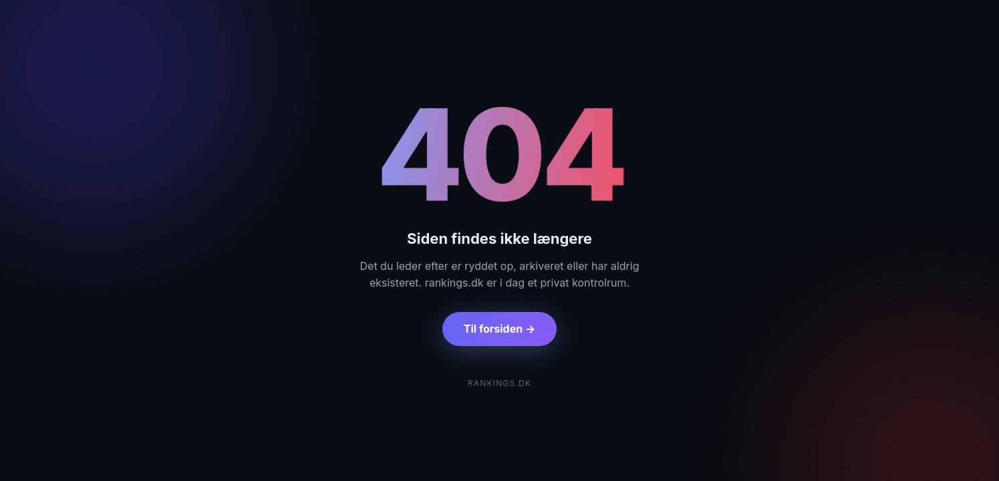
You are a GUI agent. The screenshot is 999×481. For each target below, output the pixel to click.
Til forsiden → (499, 328)
